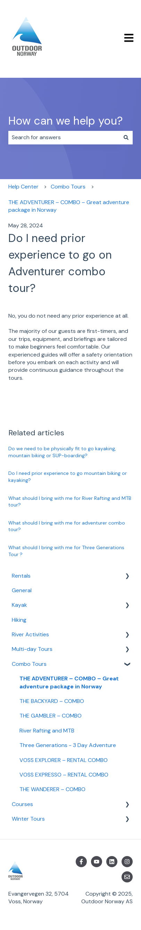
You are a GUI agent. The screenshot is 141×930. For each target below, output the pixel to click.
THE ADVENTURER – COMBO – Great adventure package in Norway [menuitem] (69, 682)
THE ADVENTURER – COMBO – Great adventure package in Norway (68, 206)
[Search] (126, 137)
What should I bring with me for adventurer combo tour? (66, 526)
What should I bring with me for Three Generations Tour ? (66, 551)
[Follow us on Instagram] (127, 861)
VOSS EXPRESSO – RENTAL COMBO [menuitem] (63, 774)
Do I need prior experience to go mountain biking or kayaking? (67, 476)
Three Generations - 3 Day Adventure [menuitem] (67, 745)
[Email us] (127, 876)
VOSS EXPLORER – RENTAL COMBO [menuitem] (63, 760)
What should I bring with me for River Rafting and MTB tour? (69, 501)
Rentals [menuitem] (21, 575)
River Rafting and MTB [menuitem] (46, 730)
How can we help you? (65, 121)
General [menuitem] (22, 590)
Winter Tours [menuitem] (28, 818)
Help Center (23, 186)
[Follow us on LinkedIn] (111, 861)
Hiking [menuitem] (19, 619)
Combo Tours (68, 186)
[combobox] (63, 137)
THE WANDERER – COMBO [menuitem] (52, 789)
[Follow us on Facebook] (81, 861)
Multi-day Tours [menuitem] (32, 649)
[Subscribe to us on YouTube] (96, 861)
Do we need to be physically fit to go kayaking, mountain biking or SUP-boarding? (62, 452)
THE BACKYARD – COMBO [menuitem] (51, 701)
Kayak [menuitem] (19, 605)
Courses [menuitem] (22, 804)
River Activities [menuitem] (30, 634)
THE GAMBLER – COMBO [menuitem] (50, 715)
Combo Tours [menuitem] (29, 664)
